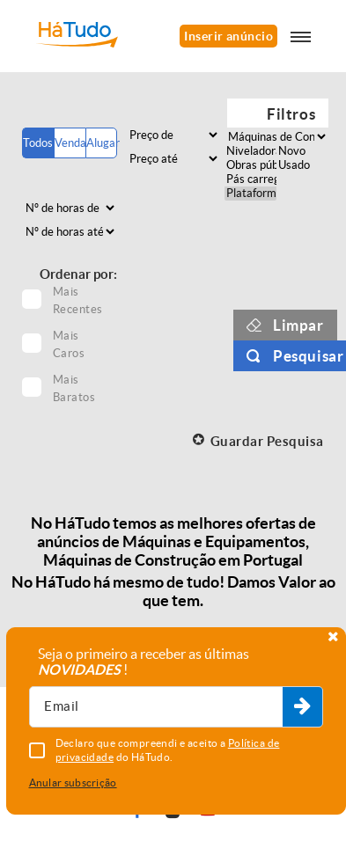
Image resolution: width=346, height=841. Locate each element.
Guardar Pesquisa (267, 441)
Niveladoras (250, 151)
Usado (302, 165)
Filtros (291, 114)
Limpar (298, 325)
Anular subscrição (73, 782)
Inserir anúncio (228, 36)
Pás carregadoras (250, 179)
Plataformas (250, 193)
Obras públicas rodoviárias (250, 165)
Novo (302, 151)
